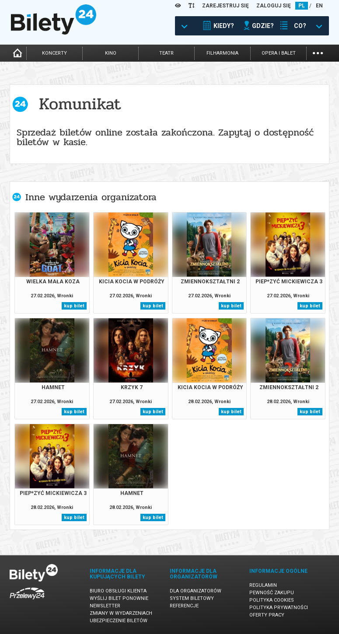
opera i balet (279, 53)
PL (301, 6)
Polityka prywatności (278, 607)
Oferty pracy (266, 615)
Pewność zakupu (271, 593)
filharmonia (222, 53)
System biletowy (192, 598)
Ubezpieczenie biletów (118, 621)
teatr (166, 53)
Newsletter (105, 606)
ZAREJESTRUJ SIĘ (225, 6)
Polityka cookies (271, 600)
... (318, 52)
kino (110, 53)
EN (319, 6)
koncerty (54, 53)
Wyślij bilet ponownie (119, 598)
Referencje (184, 606)
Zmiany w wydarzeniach (121, 613)
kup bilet (74, 306)
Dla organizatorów (195, 591)
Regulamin (263, 585)
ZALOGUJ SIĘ (273, 6)
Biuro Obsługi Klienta (118, 591)
